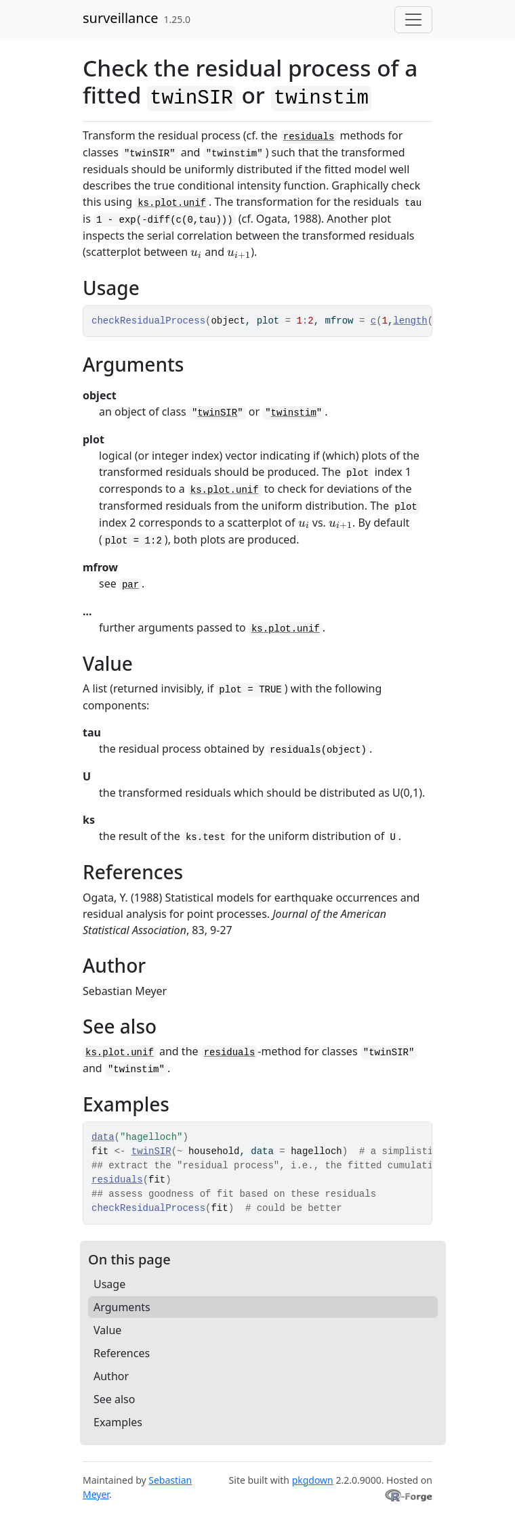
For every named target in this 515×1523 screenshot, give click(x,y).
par (130, 584)
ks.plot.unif (172, 203)
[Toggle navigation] (413, 19)
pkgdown (312, 1480)
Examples (118, 1422)
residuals (309, 136)
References (122, 1353)
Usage (109, 1284)
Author (111, 1376)
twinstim (293, 412)
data (103, 1137)
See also (114, 1399)
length (410, 320)
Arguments (122, 1307)
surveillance (121, 18)
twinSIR (217, 412)
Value (107, 1330)
